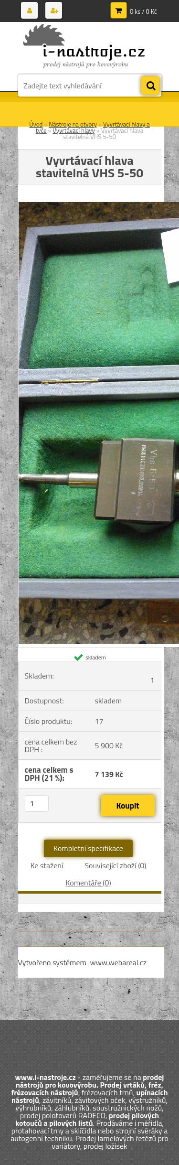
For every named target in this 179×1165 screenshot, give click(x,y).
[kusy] (37, 803)
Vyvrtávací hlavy (74, 130)
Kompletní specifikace (88, 848)
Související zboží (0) (115, 865)
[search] (150, 86)
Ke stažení (46, 865)
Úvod (35, 124)
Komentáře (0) (88, 882)
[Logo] (83, 47)
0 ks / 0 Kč (143, 11)
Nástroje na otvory (73, 124)
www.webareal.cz (118, 962)
